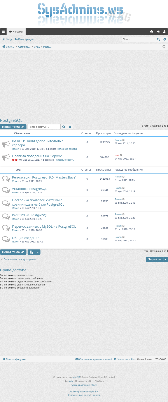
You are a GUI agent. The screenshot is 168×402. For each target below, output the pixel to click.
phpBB (76, 377)
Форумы (18, 31)
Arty (71, 381)
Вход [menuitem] (159, 32)
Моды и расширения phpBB (84, 391)
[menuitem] (151, 31)
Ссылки (4, 32)
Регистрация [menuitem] (165, 32)
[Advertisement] (84, 83)
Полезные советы (67, 149)
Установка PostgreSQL (29, 188)
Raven (15, 149)
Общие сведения (25, 237)
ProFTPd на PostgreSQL (30, 215)
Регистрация (25, 39)
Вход (9, 39)
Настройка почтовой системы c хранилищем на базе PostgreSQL (38, 202)
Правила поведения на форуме (37, 156)
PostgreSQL (11, 120)
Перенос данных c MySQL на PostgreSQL (44, 226)
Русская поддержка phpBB (83, 385)
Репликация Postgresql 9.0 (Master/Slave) (44, 177)
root (14, 159)
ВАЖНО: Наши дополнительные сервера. (37, 143)
